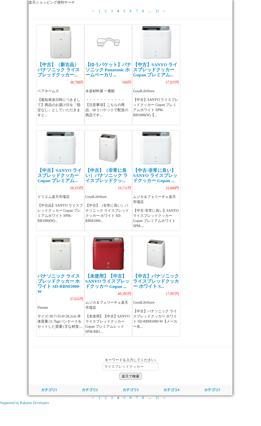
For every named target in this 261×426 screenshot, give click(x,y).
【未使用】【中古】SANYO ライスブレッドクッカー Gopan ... (107, 281)
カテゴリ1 (49, 390)
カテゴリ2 (90, 390)
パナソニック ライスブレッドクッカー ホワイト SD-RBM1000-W (58, 284)
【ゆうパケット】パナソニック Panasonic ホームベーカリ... (108, 69)
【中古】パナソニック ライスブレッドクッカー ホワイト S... (156, 281)
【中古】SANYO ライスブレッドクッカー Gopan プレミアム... (155, 69)
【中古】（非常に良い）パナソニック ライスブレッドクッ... (106, 175)
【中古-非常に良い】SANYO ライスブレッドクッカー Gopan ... (155, 175)
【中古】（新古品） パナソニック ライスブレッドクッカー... (58, 69)
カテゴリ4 (171, 390)
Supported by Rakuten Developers (24, 403)
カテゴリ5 (212, 390)
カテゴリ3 (131, 390)
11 (157, 11)
